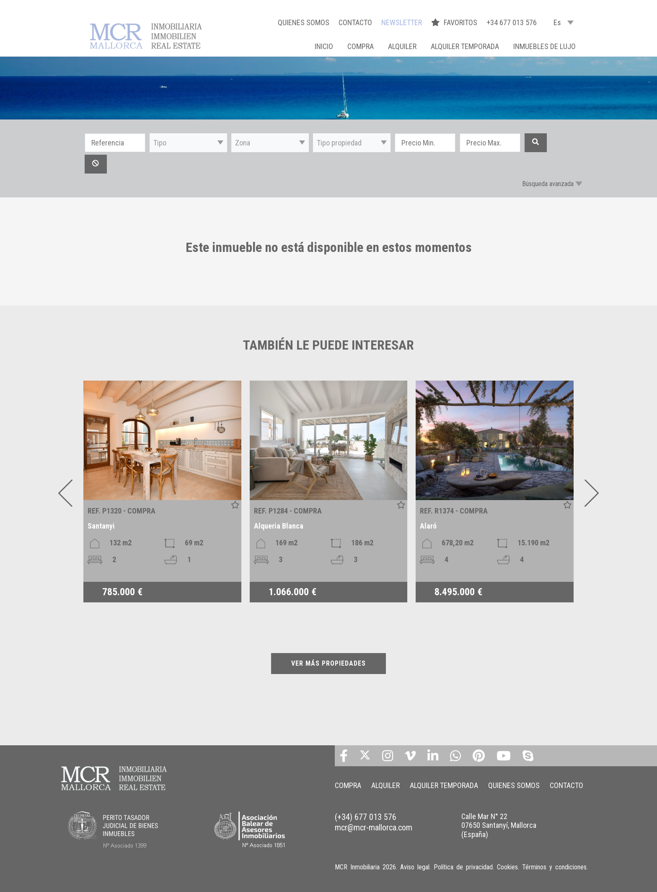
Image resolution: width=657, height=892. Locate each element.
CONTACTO (355, 22)
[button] (188, 142)
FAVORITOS (455, 22)
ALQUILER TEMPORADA (465, 46)
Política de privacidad (463, 867)
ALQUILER (402, 46)
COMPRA (360, 46)
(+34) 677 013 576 (365, 817)
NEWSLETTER (401, 22)
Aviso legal (414, 867)
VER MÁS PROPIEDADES (328, 663)
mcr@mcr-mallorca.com (373, 827)
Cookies (507, 867)
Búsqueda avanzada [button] (548, 184)
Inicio (324, 46)
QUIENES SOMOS (303, 22)
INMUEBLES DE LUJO (544, 46)
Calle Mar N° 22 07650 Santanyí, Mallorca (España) (498, 825)
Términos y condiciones (554, 867)
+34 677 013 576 (511, 22)
